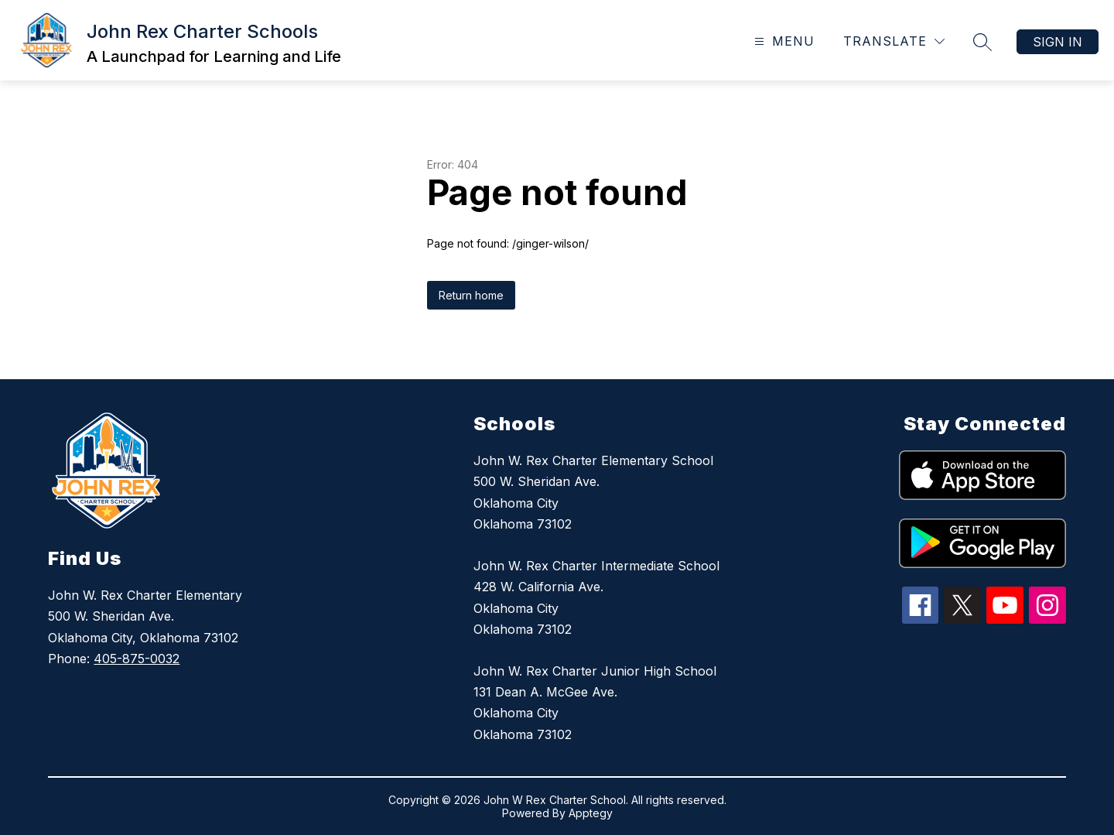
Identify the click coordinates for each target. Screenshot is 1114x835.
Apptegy (591, 813)
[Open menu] (782, 41)
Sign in (1057, 42)
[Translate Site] (893, 41)
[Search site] (982, 42)
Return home (471, 295)
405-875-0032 (136, 658)
